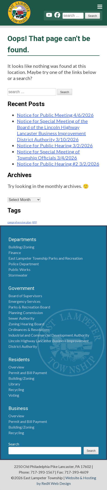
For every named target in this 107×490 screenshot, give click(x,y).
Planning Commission (25, 312)
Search (13, 444)
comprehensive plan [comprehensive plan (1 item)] (19, 222)
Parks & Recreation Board (29, 307)
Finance (14, 252)
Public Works (19, 269)
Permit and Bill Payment (27, 372)
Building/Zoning (21, 247)
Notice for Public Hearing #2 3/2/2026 (58, 164)
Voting (13, 395)
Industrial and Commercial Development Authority (48, 335)
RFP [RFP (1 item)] (34, 222)
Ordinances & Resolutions (29, 329)
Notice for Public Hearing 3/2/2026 (55, 145)
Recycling (16, 389)
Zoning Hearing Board (26, 324)
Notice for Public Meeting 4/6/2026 (55, 115)
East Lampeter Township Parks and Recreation (45, 258)
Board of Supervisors (25, 295)
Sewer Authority (21, 318)
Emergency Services (24, 301)
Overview (16, 367)
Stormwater (18, 275)
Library (14, 384)
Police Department (23, 264)
